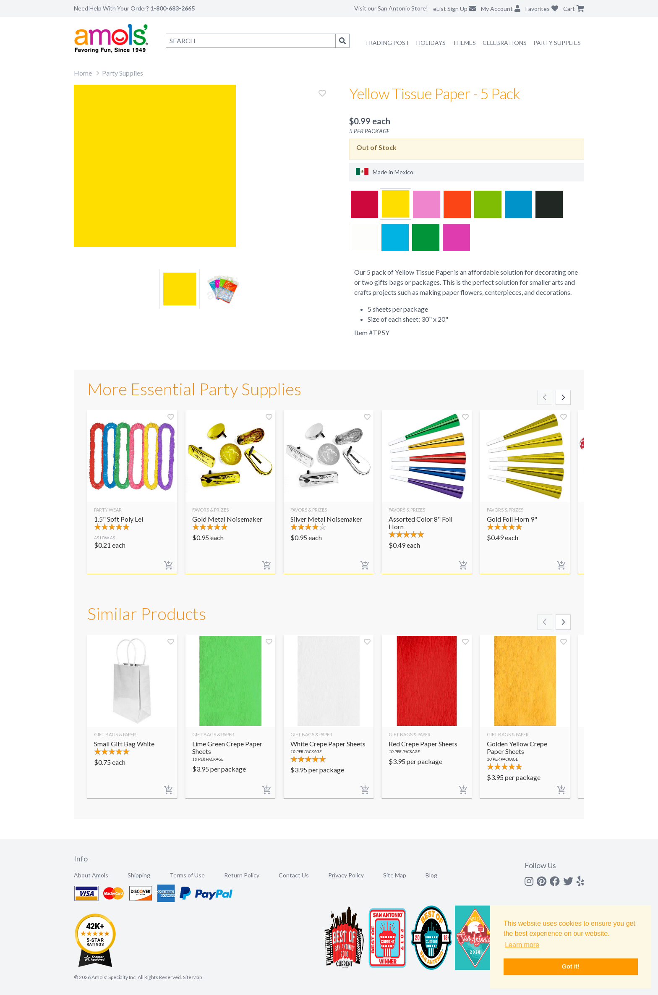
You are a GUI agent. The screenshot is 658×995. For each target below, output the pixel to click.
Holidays (431, 42)
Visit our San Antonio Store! (391, 8)
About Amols (91, 875)
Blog (431, 875)
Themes (464, 42)
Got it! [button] (571, 966)
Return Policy (241, 875)
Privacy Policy (346, 875)
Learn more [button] (522, 944)
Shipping (139, 875)
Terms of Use (187, 875)
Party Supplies (557, 42)
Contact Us (294, 875)
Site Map (394, 875)
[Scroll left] (544, 397)
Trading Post (387, 42)
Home (83, 73)
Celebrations (505, 42)
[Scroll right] (563, 397)
